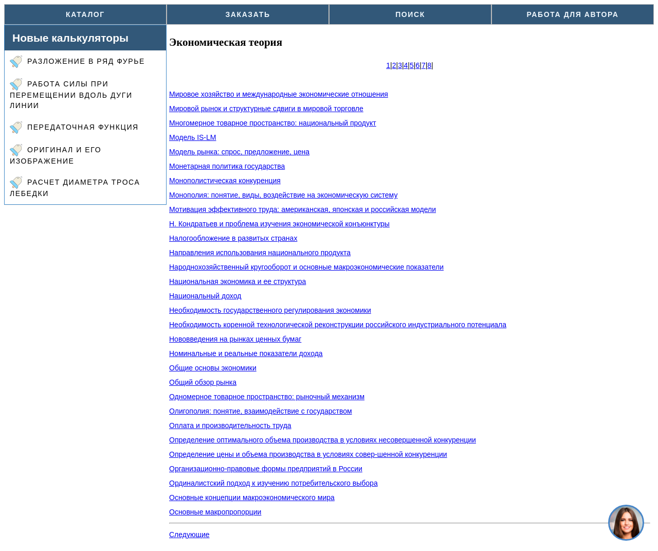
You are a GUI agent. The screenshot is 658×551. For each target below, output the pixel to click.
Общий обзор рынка (202, 382)
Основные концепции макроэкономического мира (252, 497)
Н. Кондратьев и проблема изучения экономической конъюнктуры (279, 224)
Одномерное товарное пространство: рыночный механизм (266, 397)
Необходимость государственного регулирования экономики (270, 310)
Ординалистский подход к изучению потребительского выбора (273, 483)
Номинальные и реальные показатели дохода (246, 353)
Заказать (247, 14)
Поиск (410, 14)
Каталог (85, 14)
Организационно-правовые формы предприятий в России (265, 469)
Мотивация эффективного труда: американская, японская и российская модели (302, 209)
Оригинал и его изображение (55, 154)
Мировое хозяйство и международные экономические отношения (278, 94)
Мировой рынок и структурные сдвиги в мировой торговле (266, 108)
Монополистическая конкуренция (225, 180)
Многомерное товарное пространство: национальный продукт (272, 123)
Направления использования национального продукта (260, 252)
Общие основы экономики (213, 368)
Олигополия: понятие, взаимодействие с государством (260, 411)
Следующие (189, 534)
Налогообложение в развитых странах (233, 238)
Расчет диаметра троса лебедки (75, 187)
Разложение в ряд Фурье (77, 62)
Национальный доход (205, 296)
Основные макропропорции (215, 512)
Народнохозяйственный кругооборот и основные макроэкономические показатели (306, 267)
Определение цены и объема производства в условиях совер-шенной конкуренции (308, 454)
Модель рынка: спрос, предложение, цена (239, 152)
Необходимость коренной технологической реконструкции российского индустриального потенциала (337, 325)
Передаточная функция (74, 127)
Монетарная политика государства (227, 166)
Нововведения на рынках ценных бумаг (235, 339)
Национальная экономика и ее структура (237, 281)
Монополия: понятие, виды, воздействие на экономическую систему (283, 195)
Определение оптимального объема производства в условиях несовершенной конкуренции (322, 440)
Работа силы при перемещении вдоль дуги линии (71, 94)
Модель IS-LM (192, 137)
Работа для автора (573, 14)
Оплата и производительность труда (230, 425)
